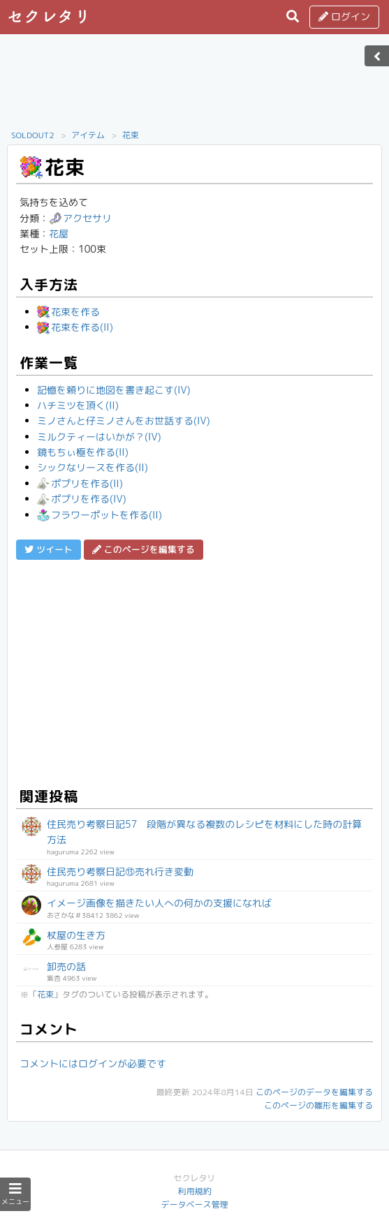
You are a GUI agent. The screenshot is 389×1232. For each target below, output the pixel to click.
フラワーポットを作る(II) (99, 514)
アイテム (88, 135)
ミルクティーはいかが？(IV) (99, 436)
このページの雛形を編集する (318, 1105)
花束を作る (68, 311)
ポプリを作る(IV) (81, 498)
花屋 (58, 233)
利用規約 (194, 1191)
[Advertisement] (195, 86)
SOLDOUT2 (32, 135)
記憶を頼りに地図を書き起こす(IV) (114, 389)
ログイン (344, 16)
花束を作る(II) (75, 327)
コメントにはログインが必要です (93, 1063)
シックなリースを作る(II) (92, 467)
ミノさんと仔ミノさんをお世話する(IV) (123, 420)
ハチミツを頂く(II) (78, 405)
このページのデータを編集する (314, 1092)
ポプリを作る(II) (80, 483)
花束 (130, 135)
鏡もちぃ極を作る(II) (83, 452)
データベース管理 (194, 1204)
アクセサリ (80, 218)
